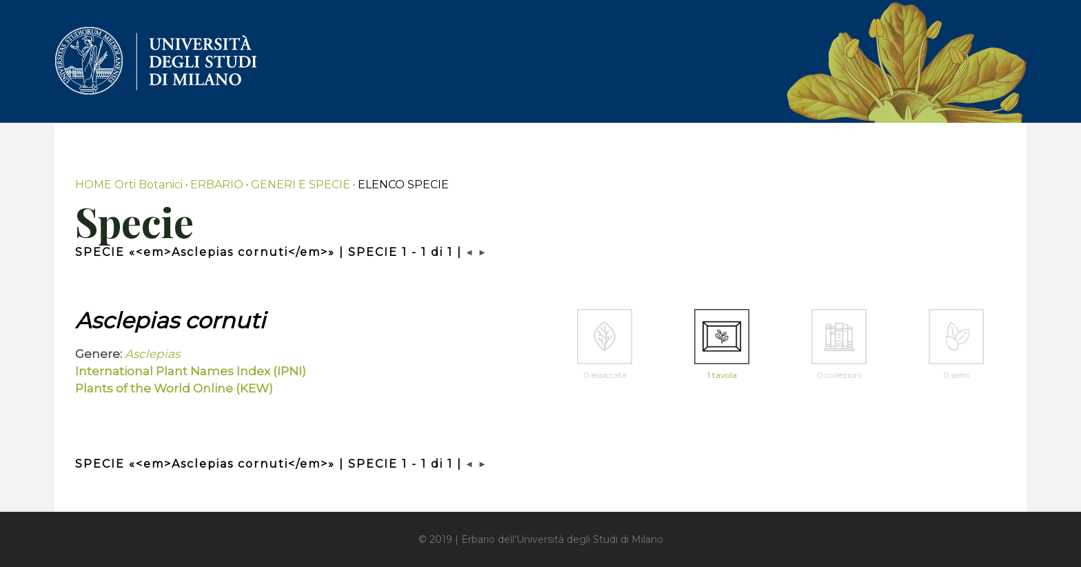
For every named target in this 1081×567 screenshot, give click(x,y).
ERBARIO (216, 184)
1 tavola (722, 375)
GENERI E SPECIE (300, 184)
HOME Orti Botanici (129, 184)
